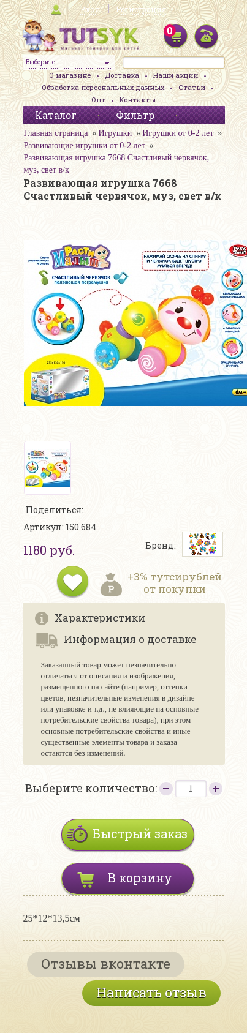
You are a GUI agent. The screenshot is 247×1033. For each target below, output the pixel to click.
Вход (90, 9)
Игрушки (115, 133)
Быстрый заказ (140, 833)
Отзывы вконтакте (105, 963)
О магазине (70, 75)
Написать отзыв (151, 992)
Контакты (138, 99)
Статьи (191, 87)
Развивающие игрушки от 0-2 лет (84, 145)
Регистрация (141, 9)
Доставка (122, 75)
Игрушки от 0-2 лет (177, 133)
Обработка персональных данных (103, 87)
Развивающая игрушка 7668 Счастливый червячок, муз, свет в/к (117, 164)
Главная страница (56, 133)
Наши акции (175, 75)
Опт (98, 99)
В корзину (140, 877)
